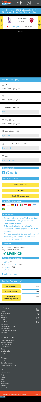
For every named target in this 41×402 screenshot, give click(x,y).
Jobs (2, 379)
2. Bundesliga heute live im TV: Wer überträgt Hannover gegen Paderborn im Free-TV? (21, 229)
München (8, 270)
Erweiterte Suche (6, 342)
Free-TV (16, 3)
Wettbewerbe (5, 351)
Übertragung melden (8, 361)
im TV (3, 320)
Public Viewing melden (8, 365)
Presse (3, 381)
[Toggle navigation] (38, 3)
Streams (20, 190)
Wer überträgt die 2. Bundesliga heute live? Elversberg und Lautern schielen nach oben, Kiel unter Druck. (21, 236)
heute (3, 311)
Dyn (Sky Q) (6, 148)
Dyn (3, 111)
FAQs (2, 375)
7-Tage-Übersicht (6, 313)
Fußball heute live (20, 185)
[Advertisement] (20, 54)
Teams (3, 349)
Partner (3, 377)
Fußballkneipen (6, 345)
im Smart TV (5, 333)
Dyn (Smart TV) (8, 160)
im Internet (4, 324)
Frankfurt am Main (11, 264)
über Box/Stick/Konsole (8, 330)
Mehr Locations (9, 274)
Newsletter (4, 388)
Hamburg (8, 267)
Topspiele (4, 318)
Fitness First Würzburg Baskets (11, 297)
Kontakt (3, 386)
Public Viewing (5, 347)
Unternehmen (5, 373)
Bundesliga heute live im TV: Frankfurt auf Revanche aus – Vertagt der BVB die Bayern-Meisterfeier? (21, 221)
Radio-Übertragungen (20, 196)
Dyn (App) (6, 135)
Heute (23, 3)
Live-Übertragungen (7, 340)
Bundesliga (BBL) (16, 26)
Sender (3, 353)
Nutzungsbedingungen (18, 394)
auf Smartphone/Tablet (8, 326)
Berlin (6, 262)
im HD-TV (4, 322)
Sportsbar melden (7, 363)
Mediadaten (5, 384)
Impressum (5, 394)
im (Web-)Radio (6, 328)
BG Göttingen (11, 286)
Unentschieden (11, 291)
